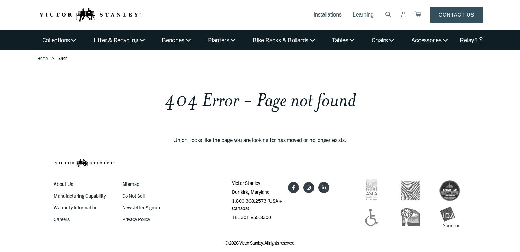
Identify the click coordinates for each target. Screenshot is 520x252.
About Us (63, 184)
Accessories (430, 40)
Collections (60, 40)
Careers (62, 219)
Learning (363, 15)
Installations (328, 15)
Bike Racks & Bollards (284, 40)
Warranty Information (76, 207)
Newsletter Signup (141, 207)
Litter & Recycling (120, 40)
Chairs (383, 40)
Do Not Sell (133, 195)
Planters (222, 40)
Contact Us (457, 15)
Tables (344, 40)
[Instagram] (308, 187)
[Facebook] (293, 187)
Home (42, 58)
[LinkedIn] (323, 187)
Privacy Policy (136, 219)
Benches (177, 40)
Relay (471, 40)
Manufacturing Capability (80, 195)
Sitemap (130, 184)
